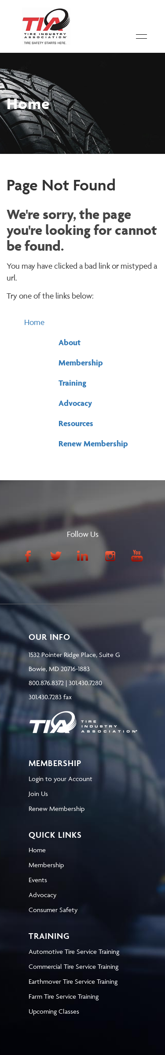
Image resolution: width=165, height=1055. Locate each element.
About (70, 342)
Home (34, 322)
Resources (76, 423)
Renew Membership (93, 443)
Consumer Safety (53, 909)
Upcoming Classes (54, 1011)
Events (38, 880)
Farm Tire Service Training (64, 996)
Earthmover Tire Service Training (73, 981)
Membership (81, 363)
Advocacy (75, 403)
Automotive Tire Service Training (74, 951)
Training (72, 383)
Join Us (38, 793)
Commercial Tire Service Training (73, 966)
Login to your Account (60, 778)
